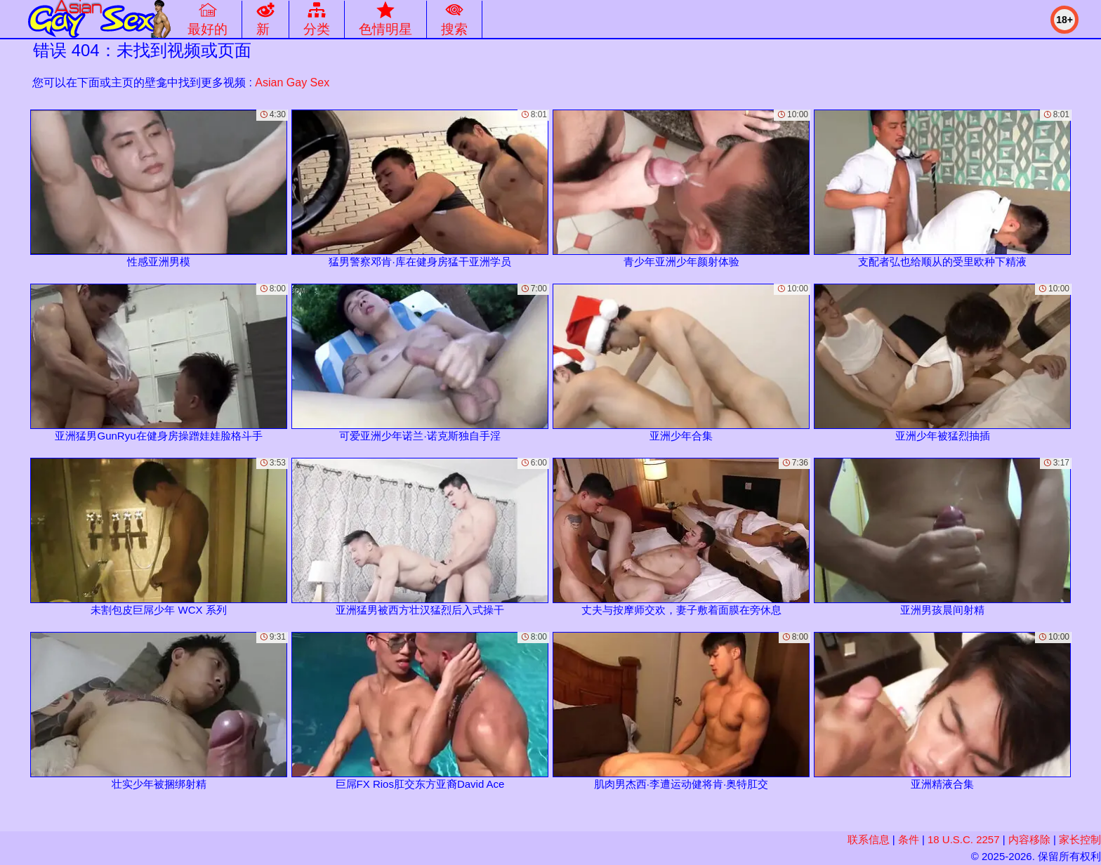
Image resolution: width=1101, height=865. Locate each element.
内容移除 (1029, 839)
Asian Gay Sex (292, 82)
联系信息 (869, 839)
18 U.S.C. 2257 (964, 839)
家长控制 (1080, 839)
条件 (908, 839)
